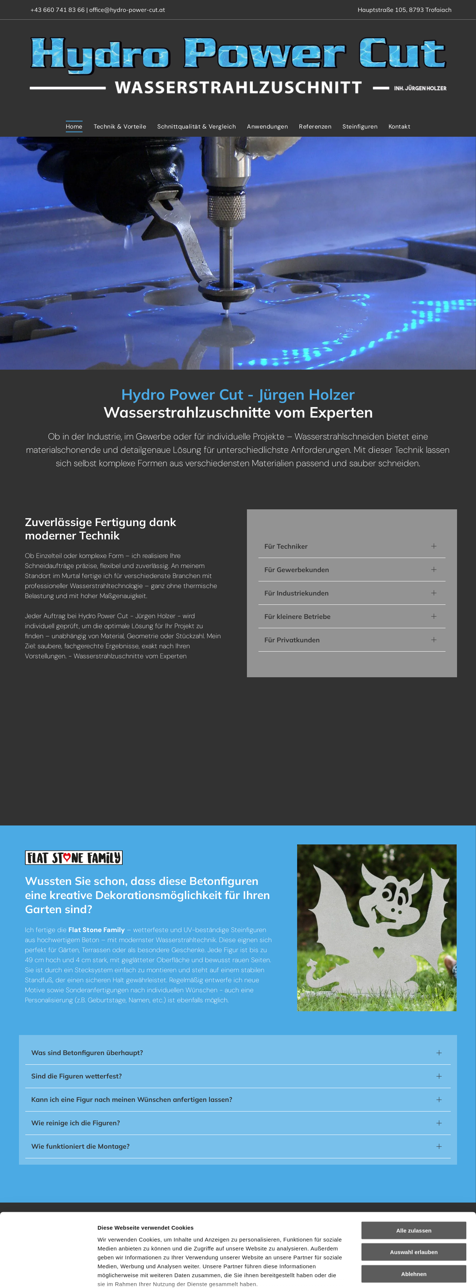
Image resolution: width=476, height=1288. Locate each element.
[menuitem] (74, 126)
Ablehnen (414, 1216)
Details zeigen (395, 1273)
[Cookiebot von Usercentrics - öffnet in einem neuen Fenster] (48, 1273)
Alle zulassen (413, 1173)
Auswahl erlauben (414, 1195)
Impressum (182, 1244)
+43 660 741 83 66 (57, 9)
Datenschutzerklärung (128, 1244)
